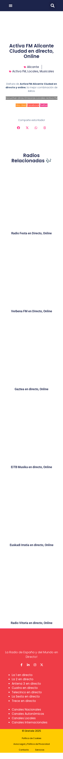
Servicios (39, 749)
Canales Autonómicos (28, 714)
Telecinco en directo (27, 692)
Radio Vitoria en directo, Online (31, 623)
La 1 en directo (22, 675)
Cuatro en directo (25, 688)
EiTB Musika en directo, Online (31, 467)
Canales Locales (24, 718)
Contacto (24, 749)
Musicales (47, 71)
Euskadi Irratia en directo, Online (31, 545)
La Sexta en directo (26, 696)
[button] (10, 5)
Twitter (44, 105)
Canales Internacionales (29, 722)
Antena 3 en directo (26, 684)
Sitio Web (21, 105)
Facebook (33, 105)
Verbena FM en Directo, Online (31, 311)
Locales (32, 71)
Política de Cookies (31, 738)
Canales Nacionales (26, 709)
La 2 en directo (22, 679)
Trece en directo (24, 701)
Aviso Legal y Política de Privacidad (31, 744)
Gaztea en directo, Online (31, 389)
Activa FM (19, 71)
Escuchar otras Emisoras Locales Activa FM (31, 98)
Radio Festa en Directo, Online (31, 233)
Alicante (33, 67)
